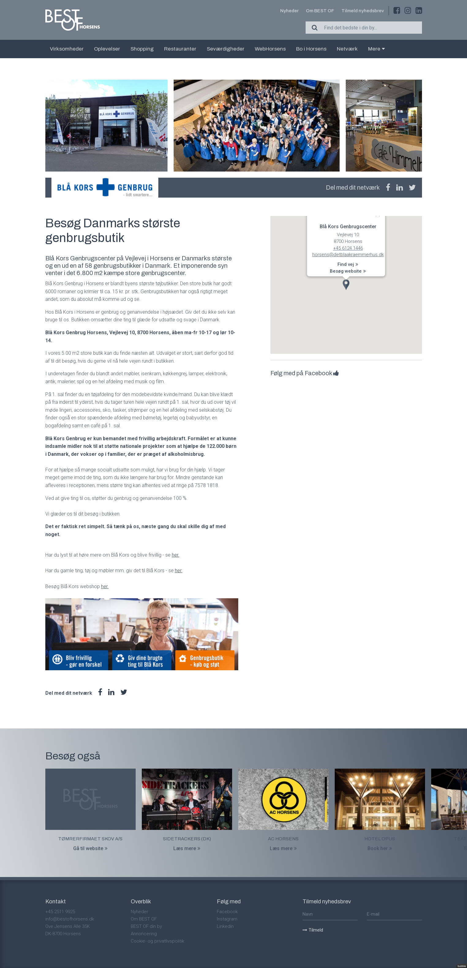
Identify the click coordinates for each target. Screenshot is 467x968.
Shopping (142, 49)
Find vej (347, 264)
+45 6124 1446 (348, 248)
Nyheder (289, 10)
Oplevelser (107, 49)
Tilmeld (313, 930)
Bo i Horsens (311, 49)
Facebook (227, 911)
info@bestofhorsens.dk (69, 919)
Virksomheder (67, 49)
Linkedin (225, 926)
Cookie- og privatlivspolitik (157, 941)
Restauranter (180, 49)
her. (175, 555)
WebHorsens (270, 49)
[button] (346, 284)
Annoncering (144, 933)
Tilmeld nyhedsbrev (362, 10)
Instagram (227, 919)
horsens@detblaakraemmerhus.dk (348, 255)
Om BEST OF (320, 10)
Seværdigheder (225, 49)
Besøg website (348, 271)
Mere (376, 49)
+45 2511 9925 (60, 911)
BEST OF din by (146, 926)
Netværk (347, 49)
